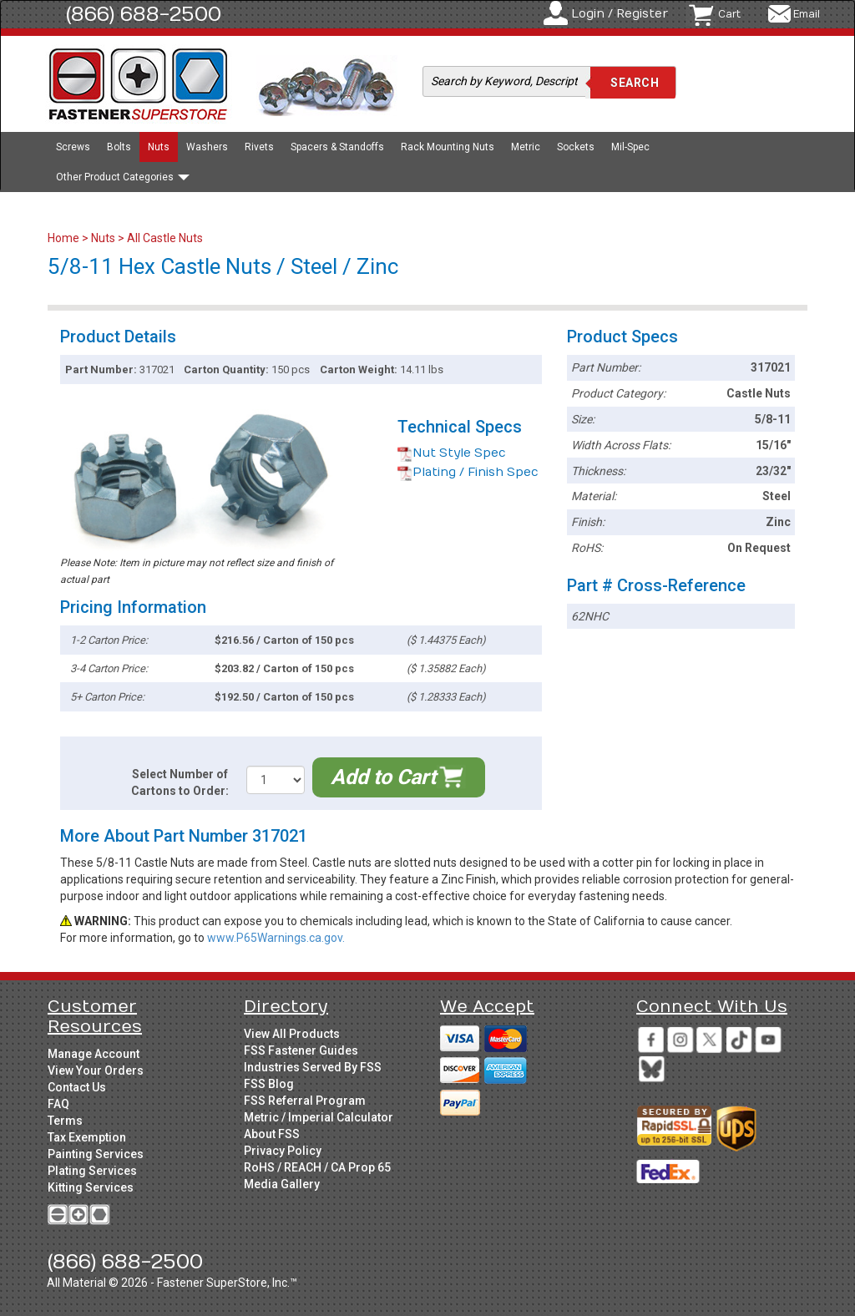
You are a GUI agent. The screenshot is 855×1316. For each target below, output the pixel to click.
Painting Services (96, 1154)
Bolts (119, 147)
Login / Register (619, 14)
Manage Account (93, 1053)
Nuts (158, 147)
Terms (65, 1120)
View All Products (292, 1033)
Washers (207, 147)
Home (65, 238)
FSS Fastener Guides (301, 1050)
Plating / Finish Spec (468, 472)
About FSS (272, 1134)
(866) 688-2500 (143, 14)
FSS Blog (269, 1084)
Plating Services (92, 1170)
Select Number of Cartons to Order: (180, 782)
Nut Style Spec (451, 453)
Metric (525, 147)
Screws (73, 147)
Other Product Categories (123, 177)
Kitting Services (91, 1187)
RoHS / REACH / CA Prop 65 (317, 1167)
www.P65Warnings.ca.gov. (276, 937)
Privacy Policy (282, 1150)
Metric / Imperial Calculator (318, 1117)
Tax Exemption (87, 1137)
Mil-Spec (630, 147)
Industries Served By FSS (313, 1067)
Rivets (259, 147)
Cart (729, 14)
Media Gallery (282, 1184)
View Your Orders (96, 1070)
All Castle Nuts (165, 238)
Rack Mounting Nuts (447, 147)
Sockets (575, 147)
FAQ (58, 1104)
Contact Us (77, 1087)
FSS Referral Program (305, 1100)
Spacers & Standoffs (337, 147)
